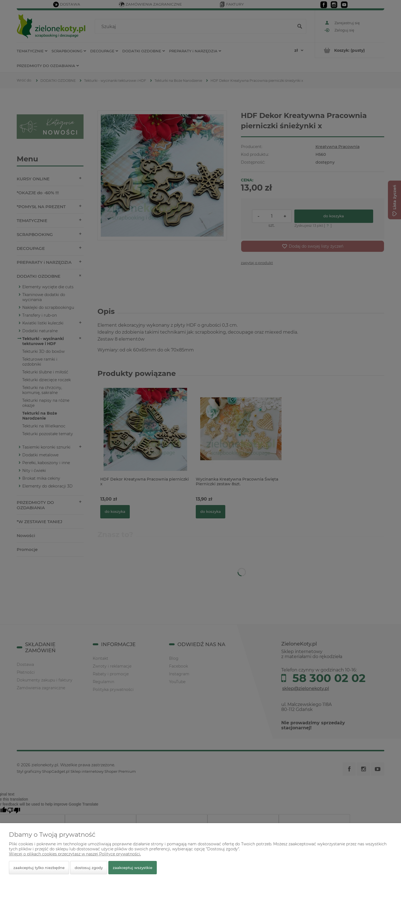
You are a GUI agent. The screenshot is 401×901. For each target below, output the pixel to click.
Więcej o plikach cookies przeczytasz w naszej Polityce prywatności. (75, 853)
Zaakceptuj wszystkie (132, 867)
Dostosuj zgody (89, 867)
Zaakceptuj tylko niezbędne (39, 867)
